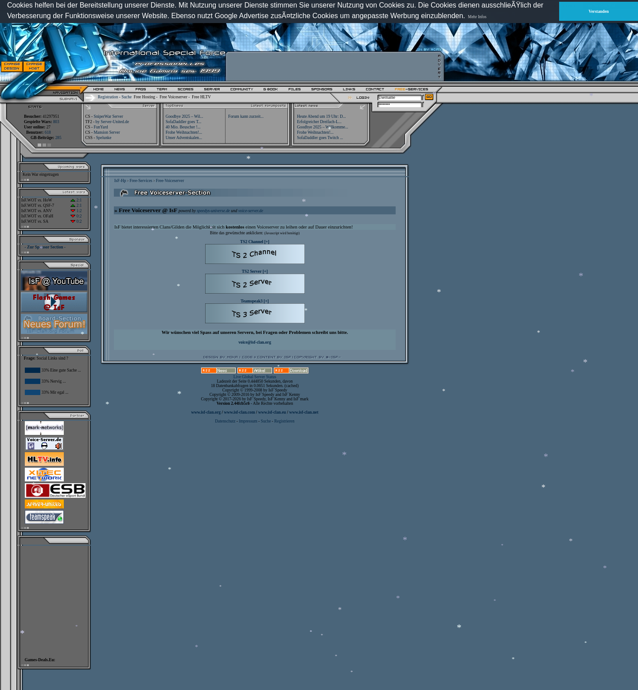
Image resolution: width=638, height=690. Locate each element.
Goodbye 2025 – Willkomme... (322, 127)
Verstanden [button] (599, 11)
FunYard (100, 127)
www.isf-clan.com (239, 412)
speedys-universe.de (213, 211)
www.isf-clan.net (304, 412)
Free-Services (140, 180)
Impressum (248, 421)
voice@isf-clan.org (254, 342)
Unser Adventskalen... (184, 138)
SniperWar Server (108, 116)
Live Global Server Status (254, 377)
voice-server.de (250, 211)
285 (58, 138)
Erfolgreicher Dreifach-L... (319, 122)
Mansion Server (106, 132)
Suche (126, 97)
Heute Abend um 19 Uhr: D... (321, 116)
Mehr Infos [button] (477, 17)
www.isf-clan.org (206, 412)
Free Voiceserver (173, 97)
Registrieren (284, 421)
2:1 (76, 200)
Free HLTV (201, 97)
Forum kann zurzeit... (246, 116)
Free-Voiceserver (170, 180)
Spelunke (104, 138)
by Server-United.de (112, 122)
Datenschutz (225, 421)
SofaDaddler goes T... (184, 122)
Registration (108, 97)
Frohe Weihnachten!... (184, 132)
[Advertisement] (332, 66)
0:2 (76, 216)
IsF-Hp (120, 180)
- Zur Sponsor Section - (45, 247)
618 (48, 132)
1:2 (76, 211)
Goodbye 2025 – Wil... (184, 116)
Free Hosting (144, 97)
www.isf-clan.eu (272, 412)
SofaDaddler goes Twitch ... (320, 138)
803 (56, 122)
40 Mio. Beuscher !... (183, 127)
